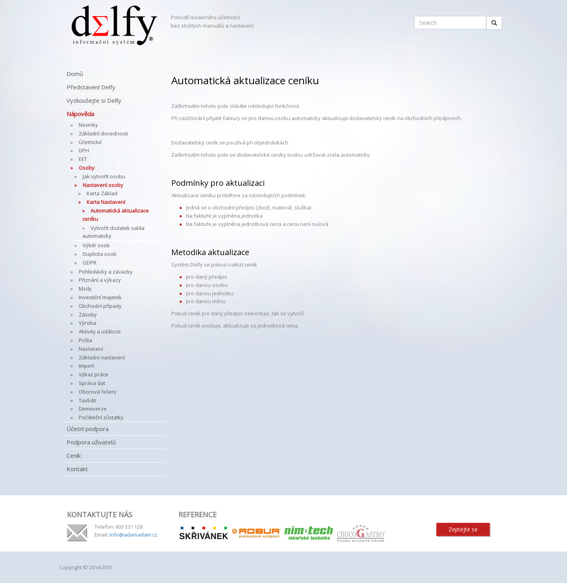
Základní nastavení (102, 357)
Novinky (88, 124)
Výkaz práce (93, 374)
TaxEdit (87, 400)
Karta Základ (102, 193)
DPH (84, 150)
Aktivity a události (99, 331)
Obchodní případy (100, 305)
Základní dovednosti (103, 133)
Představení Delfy (91, 87)
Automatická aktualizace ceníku (115, 214)
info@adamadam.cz (133, 534)
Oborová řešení (97, 391)
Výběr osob (96, 245)
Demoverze (93, 408)
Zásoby (88, 314)
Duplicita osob (100, 253)
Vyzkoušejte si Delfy (94, 100)
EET (83, 159)
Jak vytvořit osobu (104, 176)
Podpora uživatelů (91, 442)
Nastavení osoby (103, 185)
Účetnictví (90, 142)
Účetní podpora (88, 429)
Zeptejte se (463, 529)
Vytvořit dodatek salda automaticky (113, 232)
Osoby (86, 167)
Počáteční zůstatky (101, 417)
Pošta (85, 340)
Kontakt (77, 469)
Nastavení (91, 348)
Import (86, 365)
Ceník (74, 455)
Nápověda (80, 114)
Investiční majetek (100, 297)
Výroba (87, 322)
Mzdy (85, 288)
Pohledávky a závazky (106, 271)
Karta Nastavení (106, 201)
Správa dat (92, 383)
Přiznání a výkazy (100, 279)
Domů (75, 74)
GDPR (89, 262)
